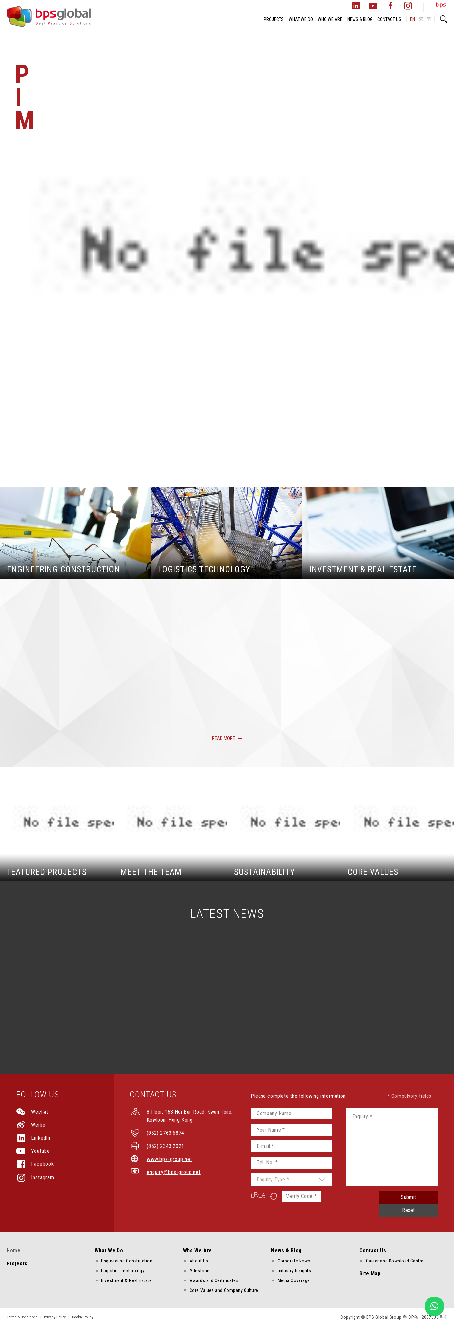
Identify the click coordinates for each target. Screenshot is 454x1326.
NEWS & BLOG (359, 19)
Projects (17, 1264)
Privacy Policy (55, 1317)
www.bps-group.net (169, 1159)
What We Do (109, 1250)
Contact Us (372, 1250)
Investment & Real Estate (126, 1280)
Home (13, 1250)
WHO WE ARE (330, 19)
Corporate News (294, 1260)
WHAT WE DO (301, 19)
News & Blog (286, 1250)
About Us (199, 1260)
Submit (408, 1197)
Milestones (201, 1270)
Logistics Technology (122, 1270)
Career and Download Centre (395, 1260)
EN (412, 19)
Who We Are (197, 1250)
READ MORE (223, 738)
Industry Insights (294, 1270)
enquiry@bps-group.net (174, 1172)
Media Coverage (294, 1280)
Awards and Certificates (214, 1280)
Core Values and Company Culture (224, 1290)
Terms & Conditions (22, 1317)
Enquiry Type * (273, 1179)
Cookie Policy (82, 1317)
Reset (408, 1210)
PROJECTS (274, 19)
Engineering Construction (126, 1260)
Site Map (370, 1273)
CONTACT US (389, 19)
